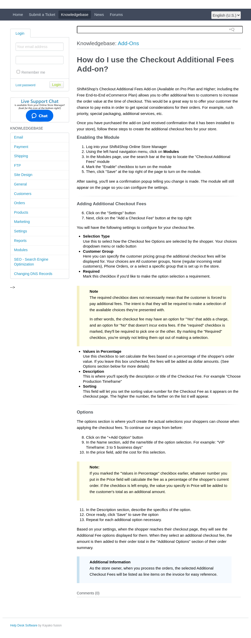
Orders (19, 203)
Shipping (21, 156)
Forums (116, 14)
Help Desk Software (23, 625)
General (20, 184)
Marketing (22, 222)
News (99, 14)
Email (18, 137)
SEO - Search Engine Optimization (31, 262)
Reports (20, 241)
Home (18, 14)
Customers (23, 194)
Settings (20, 231)
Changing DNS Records (33, 274)
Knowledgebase (74, 14)
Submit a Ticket (42, 14)
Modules (21, 250)
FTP (17, 165)
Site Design (23, 175)
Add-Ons (128, 43)
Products (21, 212)
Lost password (25, 85)
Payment (21, 147)
